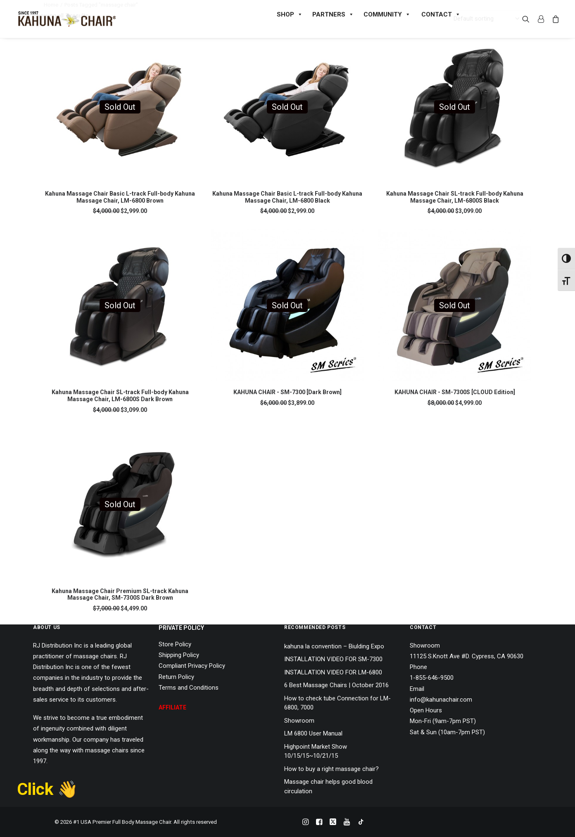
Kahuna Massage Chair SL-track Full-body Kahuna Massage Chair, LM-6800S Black (454, 197)
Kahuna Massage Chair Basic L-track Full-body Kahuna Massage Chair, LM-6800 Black (287, 197)
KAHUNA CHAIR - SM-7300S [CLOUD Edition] (454, 392)
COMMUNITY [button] (387, 14)
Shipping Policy (179, 655)
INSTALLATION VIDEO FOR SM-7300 (333, 659)
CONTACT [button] (441, 14)
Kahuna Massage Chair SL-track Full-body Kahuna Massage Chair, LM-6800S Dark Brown (120, 395)
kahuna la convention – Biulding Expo (334, 646)
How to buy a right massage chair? (331, 769)
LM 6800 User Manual (313, 733)
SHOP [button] (290, 14)
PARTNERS (333, 14)
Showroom (299, 720)
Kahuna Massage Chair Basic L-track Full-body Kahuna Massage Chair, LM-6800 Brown (120, 197)
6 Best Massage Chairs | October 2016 (336, 685)
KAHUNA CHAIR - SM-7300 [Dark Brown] (287, 392)
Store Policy (175, 644)
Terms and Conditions (189, 687)
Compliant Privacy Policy (192, 665)
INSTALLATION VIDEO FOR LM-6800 (333, 672)
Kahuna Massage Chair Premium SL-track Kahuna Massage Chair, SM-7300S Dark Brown (120, 594)
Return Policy (176, 677)
